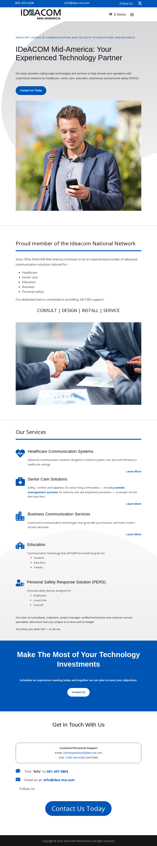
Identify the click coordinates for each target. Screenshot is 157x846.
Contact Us (78, 692)
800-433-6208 (24, 3)
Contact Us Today (31, 90)
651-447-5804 (57, 771)
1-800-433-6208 (75, 757)
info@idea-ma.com (76, 3)
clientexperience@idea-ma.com (82, 752)
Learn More (133, 471)
